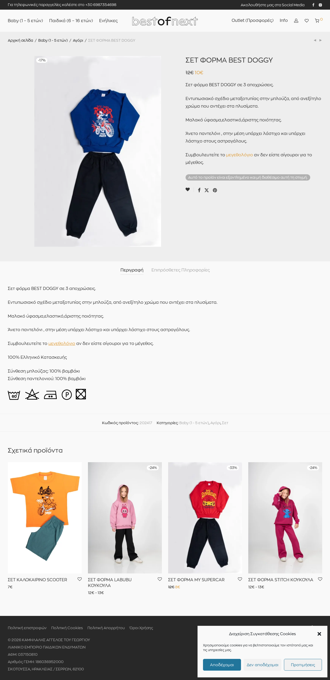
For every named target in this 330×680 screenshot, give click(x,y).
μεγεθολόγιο (239, 155)
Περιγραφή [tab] (131, 270)
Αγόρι (78, 40)
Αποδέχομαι (222, 665)
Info (284, 20)
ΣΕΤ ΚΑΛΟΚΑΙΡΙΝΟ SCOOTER (37, 580)
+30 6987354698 (100, 5)
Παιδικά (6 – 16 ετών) (71, 20)
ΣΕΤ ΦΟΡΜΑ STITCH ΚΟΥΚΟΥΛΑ (280, 580)
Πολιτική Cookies (67, 628)
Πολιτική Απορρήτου (106, 628)
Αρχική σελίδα (20, 40)
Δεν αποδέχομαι (262, 665)
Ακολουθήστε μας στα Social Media (272, 5)
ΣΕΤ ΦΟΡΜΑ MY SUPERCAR (196, 580)
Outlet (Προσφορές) (253, 20)
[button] (319, 633)
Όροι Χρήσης (141, 628)
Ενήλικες (108, 20)
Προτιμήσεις (303, 665)
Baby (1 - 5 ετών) (53, 40)
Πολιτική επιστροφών (27, 628)
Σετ (225, 423)
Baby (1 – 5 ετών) (25, 20)
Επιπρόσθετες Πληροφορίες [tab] (180, 270)
